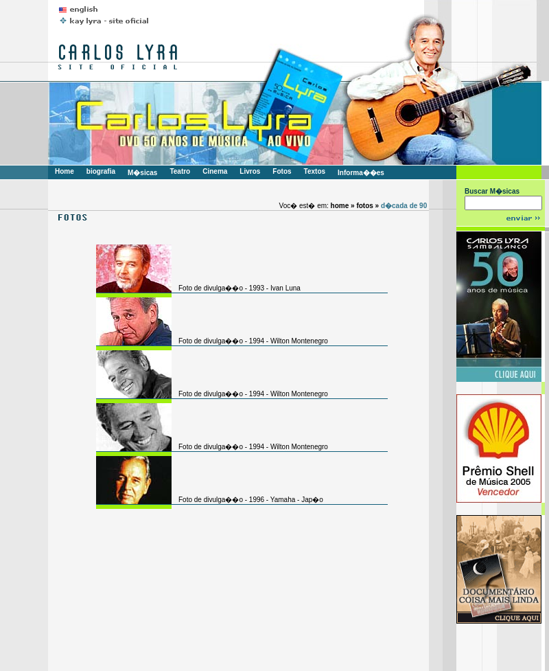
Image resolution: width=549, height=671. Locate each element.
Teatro (180, 171)
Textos (315, 171)
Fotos (281, 171)
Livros (250, 171)
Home (64, 171)
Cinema (214, 171)
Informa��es (361, 173)
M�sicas (142, 173)
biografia (100, 171)
